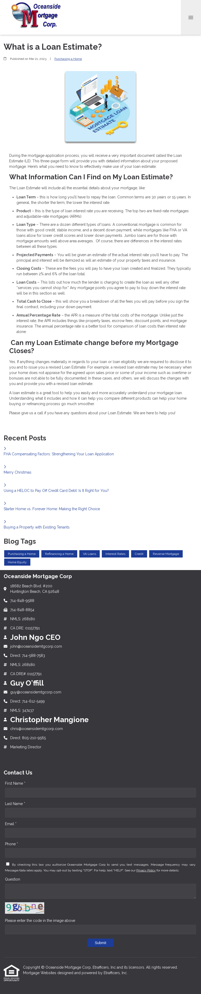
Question (12, 879)
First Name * (15, 783)
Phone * (11, 844)
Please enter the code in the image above (40, 920)
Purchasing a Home (68, 59)
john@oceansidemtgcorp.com (36, 646)
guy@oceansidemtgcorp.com (35, 692)
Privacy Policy (146, 870)
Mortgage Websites (40, 973)
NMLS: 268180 (22, 619)
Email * (10, 824)
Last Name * (15, 804)
